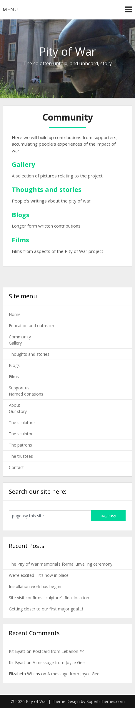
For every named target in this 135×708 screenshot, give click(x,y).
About (14, 405)
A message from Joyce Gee (59, 662)
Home (15, 314)
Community (20, 337)
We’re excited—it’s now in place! (39, 575)
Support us (19, 388)
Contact (16, 467)
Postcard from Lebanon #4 (58, 651)
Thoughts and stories (29, 354)
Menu (10, 9)
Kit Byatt (17, 651)
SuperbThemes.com (105, 701)
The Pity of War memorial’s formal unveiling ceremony (60, 564)
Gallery (15, 343)
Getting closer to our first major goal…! (46, 609)
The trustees (21, 456)
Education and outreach (31, 325)
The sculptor (21, 434)
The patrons (20, 445)
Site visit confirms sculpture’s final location (49, 597)
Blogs (14, 365)
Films (14, 376)
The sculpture (22, 422)
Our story (18, 411)
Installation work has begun (35, 586)
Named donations (26, 394)
